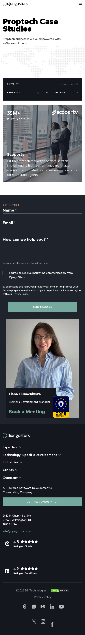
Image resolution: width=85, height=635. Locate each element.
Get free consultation (42, 501)
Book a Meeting (27, 411)
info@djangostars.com (17, 531)
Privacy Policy (21, 294)
